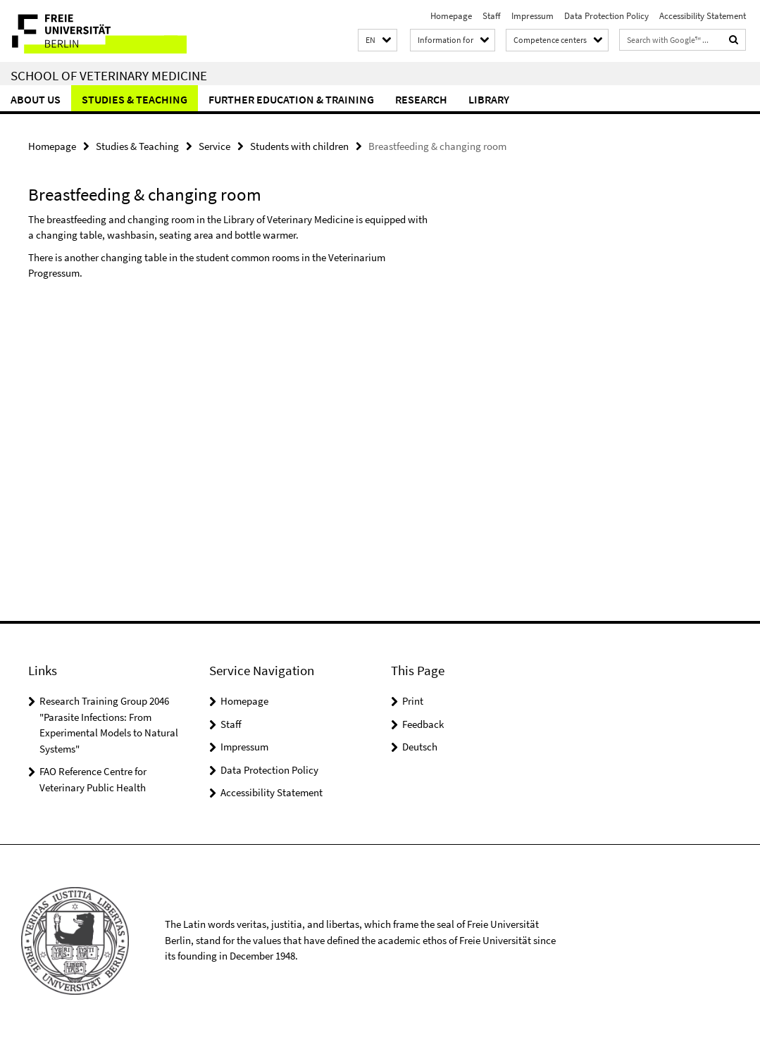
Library (488, 99)
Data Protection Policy (606, 16)
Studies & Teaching (134, 99)
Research (421, 99)
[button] (377, 40)
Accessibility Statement (702, 16)
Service (214, 146)
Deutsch (419, 746)
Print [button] (412, 701)
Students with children (299, 146)
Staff (491, 16)
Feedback (423, 724)
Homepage (451, 16)
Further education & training (291, 99)
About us (36, 99)
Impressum (532, 16)
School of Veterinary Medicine (109, 75)
